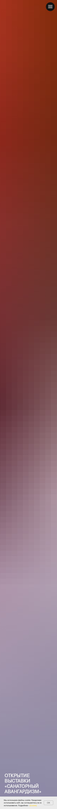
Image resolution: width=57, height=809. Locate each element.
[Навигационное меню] (50, 6)
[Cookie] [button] (33, 805)
